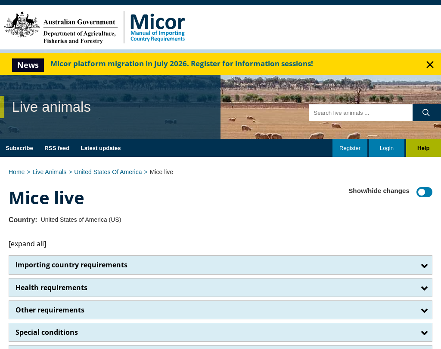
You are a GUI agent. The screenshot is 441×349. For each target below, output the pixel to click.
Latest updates (101, 148)
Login (387, 148)
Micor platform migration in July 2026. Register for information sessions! (181, 63)
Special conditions (47, 332)
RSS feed (56, 148)
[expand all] (27, 243)
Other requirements (50, 310)
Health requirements (51, 287)
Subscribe (19, 148)
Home (17, 171)
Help (423, 148)
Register (349, 148)
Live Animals (50, 171)
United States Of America (108, 171)
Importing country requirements (71, 264)
